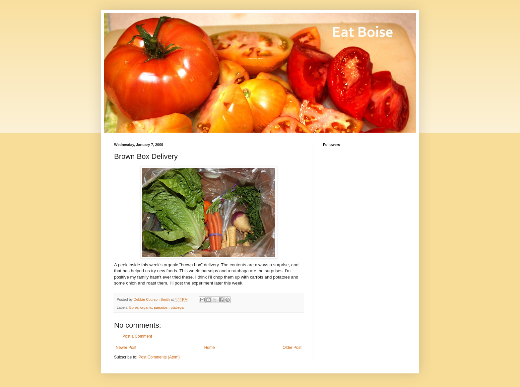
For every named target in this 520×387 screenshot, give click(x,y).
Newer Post (126, 347)
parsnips (160, 307)
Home (209, 347)
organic (146, 307)
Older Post (292, 347)
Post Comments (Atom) (159, 357)
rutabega (176, 307)
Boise (133, 307)
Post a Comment (137, 336)
